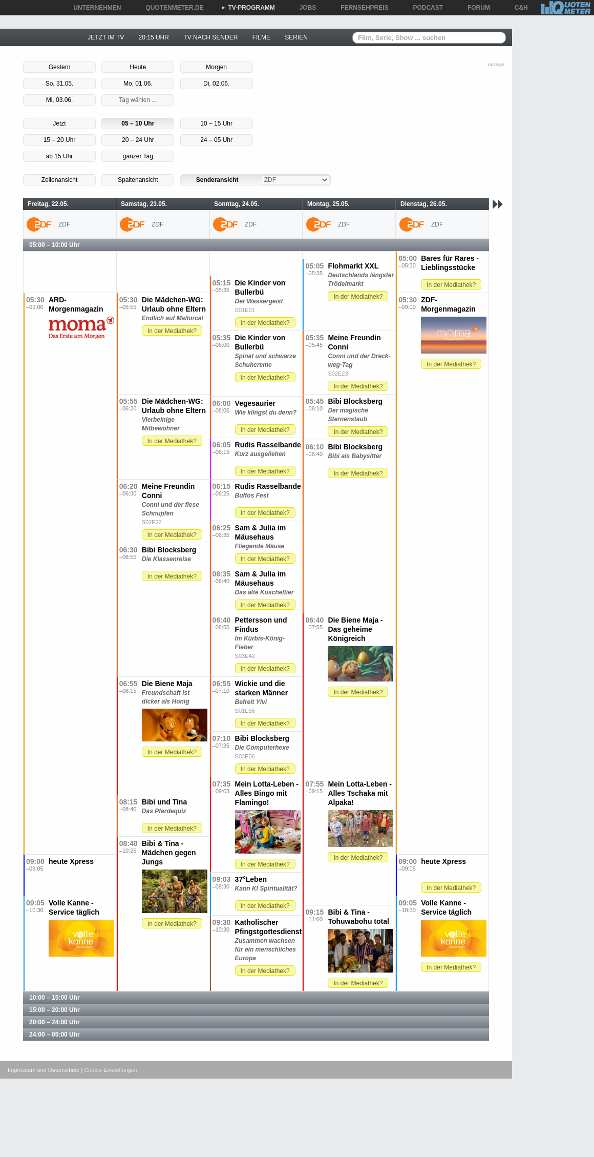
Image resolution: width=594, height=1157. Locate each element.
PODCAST (424, 7)
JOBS (304, 7)
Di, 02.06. (216, 83)
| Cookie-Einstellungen (109, 1070)
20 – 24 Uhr (138, 139)
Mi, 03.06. (59, 100)
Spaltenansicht (138, 179)
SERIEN (296, 37)
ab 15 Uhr (59, 156)
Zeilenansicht (59, 179)
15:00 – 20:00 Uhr (54, 1010)
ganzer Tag (138, 156)
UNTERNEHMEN (93, 7)
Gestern (60, 67)
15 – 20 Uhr (60, 139)
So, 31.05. (60, 83)
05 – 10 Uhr (137, 123)
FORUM (475, 7)
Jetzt (59, 123)
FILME (261, 37)
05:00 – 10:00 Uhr (54, 245)
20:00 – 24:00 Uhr (54, 1022)
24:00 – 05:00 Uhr (54, 1034)
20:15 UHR (154, 37)
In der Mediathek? (451, 284)
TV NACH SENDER (210, 37)
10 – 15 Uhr (216, 123)
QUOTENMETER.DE (170, 7)
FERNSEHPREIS (360, 7)
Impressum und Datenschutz (43, 1070)
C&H (517, 7)
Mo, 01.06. (138, 83)
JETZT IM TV (106, 37)
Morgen (216, 67)
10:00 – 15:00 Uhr (54, 997)
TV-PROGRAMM (248, 7)
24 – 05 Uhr (216, 139)
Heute (138, 67)
